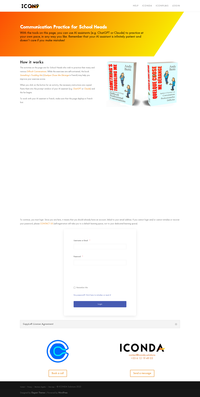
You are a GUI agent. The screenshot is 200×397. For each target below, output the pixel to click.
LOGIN (176, 6)
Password (78, 257)
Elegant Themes (38, 393)
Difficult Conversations (36, 72)
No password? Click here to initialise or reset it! (92, 295)
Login (100, 304)
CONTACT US (46, 224)
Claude (87, 89)
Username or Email (82, 241)
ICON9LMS (162, 6)
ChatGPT (77, 89)
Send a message (142, 373)
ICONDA (147, 6)
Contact (22, 387)
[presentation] (95, 277)
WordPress (62, 393)
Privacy (29, 387)
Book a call (58, 373)
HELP (135, 6)
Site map (51, 387)
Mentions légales (40, 387)
